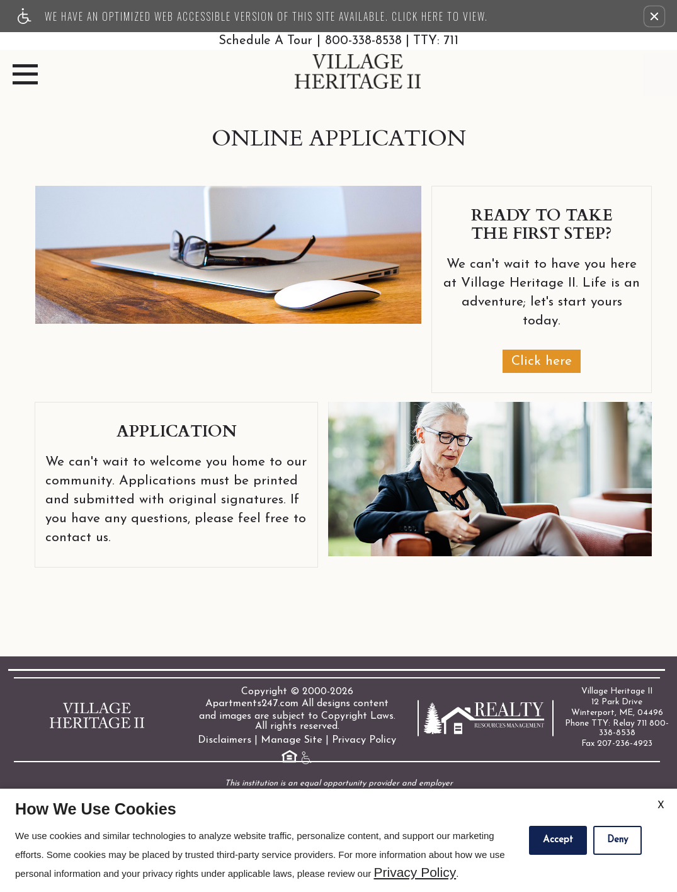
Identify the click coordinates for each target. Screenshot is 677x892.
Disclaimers (227, 740)
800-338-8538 (394, 40)
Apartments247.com (252, 703)
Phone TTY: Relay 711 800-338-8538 (617, 724)
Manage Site (292, 740)
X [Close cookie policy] (660, 806)
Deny (617, 840)
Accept (558, 840)
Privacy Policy (361, 740)
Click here (541, 360)
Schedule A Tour (262, 40)
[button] (654, 16)
